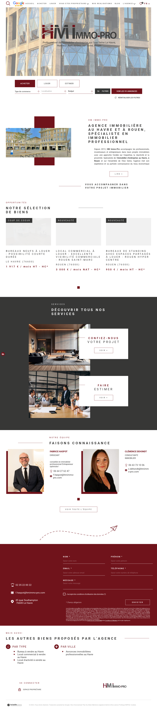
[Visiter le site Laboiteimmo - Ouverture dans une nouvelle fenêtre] (14, 696)
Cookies (133, 696)
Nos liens (114, 696)
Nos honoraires (76, 696)
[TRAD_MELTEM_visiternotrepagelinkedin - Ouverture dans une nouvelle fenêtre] (3, 354)
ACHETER (42, 3)
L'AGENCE (128, 3)
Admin (107, 696)
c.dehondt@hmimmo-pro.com (138, 461)
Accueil (30, 3)
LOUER (53, 3)
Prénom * (117, 548)
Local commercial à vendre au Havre (31, 647)
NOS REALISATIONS (102, 3)
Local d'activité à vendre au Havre (31, 652)
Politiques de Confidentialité (94, 611)
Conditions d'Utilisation (111, 611)
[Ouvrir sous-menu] (87, 3)
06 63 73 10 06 (136, 456)
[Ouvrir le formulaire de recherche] (102, 91)
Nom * (66, 548)
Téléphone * (118, 560)
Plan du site (87, 696)
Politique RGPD (124, 696)
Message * (69, 572)
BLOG (117, 3)
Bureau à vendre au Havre (30, 642)
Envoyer (137, 594)
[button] (78, 490)
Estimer (69, 83)
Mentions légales (98, 696)
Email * (67, 560)
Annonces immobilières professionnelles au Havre (79, 644)
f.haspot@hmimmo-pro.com (63, 467)
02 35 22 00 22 (24, 576)
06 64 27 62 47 (61, 462)
